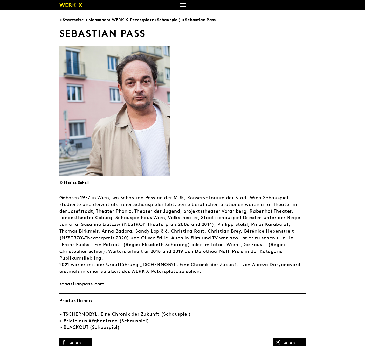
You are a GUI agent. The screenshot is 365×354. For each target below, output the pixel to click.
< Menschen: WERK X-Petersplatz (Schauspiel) (133, 19)
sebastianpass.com (82, 284)
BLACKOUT (76, 327)
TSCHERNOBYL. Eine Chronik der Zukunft (111, 314)
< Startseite (71, 19)
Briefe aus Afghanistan (91, 321)
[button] (75, 342)
